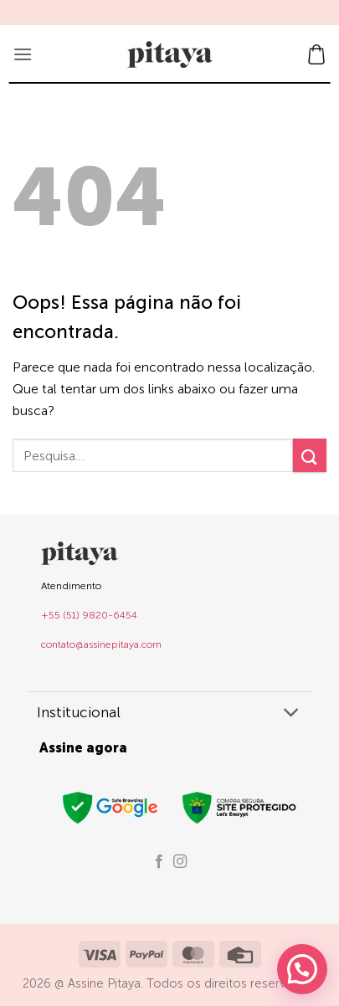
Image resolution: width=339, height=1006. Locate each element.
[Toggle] (291, 714)
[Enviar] (309, 455)
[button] (23, 53)
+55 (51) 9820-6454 (89, 615)
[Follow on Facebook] (159, 862)
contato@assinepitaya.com (101, 644)
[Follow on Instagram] (180, 862)
